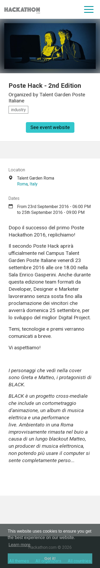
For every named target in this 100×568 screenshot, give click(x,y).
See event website (50, 127)
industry (18, 109)
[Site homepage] (22, 9)
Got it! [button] (49, 558)
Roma (22, 183)
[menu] (89, 9)
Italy (34, 183)
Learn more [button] (19, 544)
